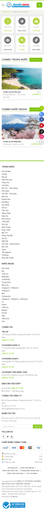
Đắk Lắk (5, 241)
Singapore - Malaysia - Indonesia (15, 299)
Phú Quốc (5, 191)
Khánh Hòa (6, 199)
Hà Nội (4, 174)
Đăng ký (37, 426)
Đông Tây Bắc (7, 235)
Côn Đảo (5, 185)
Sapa (4, 249)
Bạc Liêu (5, 247)
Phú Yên (5, 224)
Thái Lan (5, 274)
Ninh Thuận (6, 227)
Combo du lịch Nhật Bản (12, 142)
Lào (3, 321)
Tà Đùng (5, 255)
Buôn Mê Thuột (7, 258)
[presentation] (3, 84)
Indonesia (5, 318)
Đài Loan (5, 285)
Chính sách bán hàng (15, 473)
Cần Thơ (5, 210)
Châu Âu (5, 307)
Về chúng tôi (12, 468)
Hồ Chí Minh (6, 171)
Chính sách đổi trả (27, 468)
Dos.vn (15, 497)
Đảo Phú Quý (7, 180)
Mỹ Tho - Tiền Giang (9, 188)
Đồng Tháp (6, 213)
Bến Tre (5, 233)
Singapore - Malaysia (10, 288)
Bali (3, 293)
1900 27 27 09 (17, 388)
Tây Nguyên (6, 252)
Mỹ (3, 271)
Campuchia (6, 296)
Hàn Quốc (5, 268)
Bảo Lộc (5, 196)
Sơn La (4, 208)
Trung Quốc (6, 282)
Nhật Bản (5, 277)
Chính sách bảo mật (10, 470)
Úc (3, 302)
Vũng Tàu (5, 182)
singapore (6, 291)
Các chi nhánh (31, 473)
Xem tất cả (36, 60)
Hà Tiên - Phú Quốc (9, 194)
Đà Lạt (4, 177)
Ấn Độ (4, 313)
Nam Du (5, 216)
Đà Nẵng (5, 202)
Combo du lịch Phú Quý (12, 92)
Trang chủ (6, 12)
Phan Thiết (6, 230)
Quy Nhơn (5, 205)
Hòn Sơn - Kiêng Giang (10, 244)
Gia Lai (4, 238)
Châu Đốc (5, 222)
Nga (3, 316)
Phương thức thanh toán (30, 470)
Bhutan (4, 310)
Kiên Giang (6, 219)
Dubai (4, 304)
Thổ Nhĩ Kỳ (6, 279)
